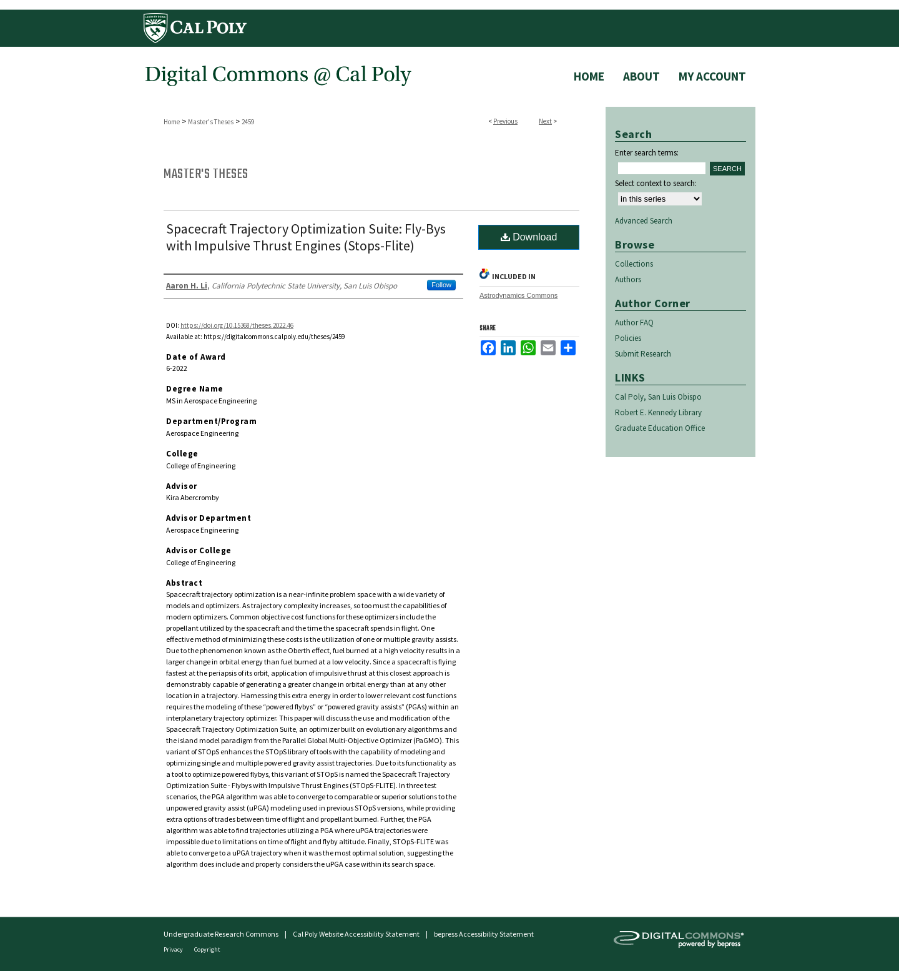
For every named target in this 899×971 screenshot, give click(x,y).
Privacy (174, 949)
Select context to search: (656, 183)
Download (529, 237)
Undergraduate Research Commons (221, 934)
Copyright (207, 949)
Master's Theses (210, 121)
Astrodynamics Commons (518, 295)
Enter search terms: (647, 152)
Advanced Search (643, 220)
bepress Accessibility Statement (484, 934)
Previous (505, 121)
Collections (634, 264)
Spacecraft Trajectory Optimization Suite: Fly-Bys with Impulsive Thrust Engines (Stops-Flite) (306, 237)
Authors (628, 279)
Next (545, 121)
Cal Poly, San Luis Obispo (658, 397)
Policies (628, 338)
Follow (441, 284)
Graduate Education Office (660, 428)
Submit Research (643, 353)
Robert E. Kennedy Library (658, 412)
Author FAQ (634, 322)
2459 (248, 121)
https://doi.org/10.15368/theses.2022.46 (236, 325)
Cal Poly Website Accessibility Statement (356, 934)
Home (172, 121)
